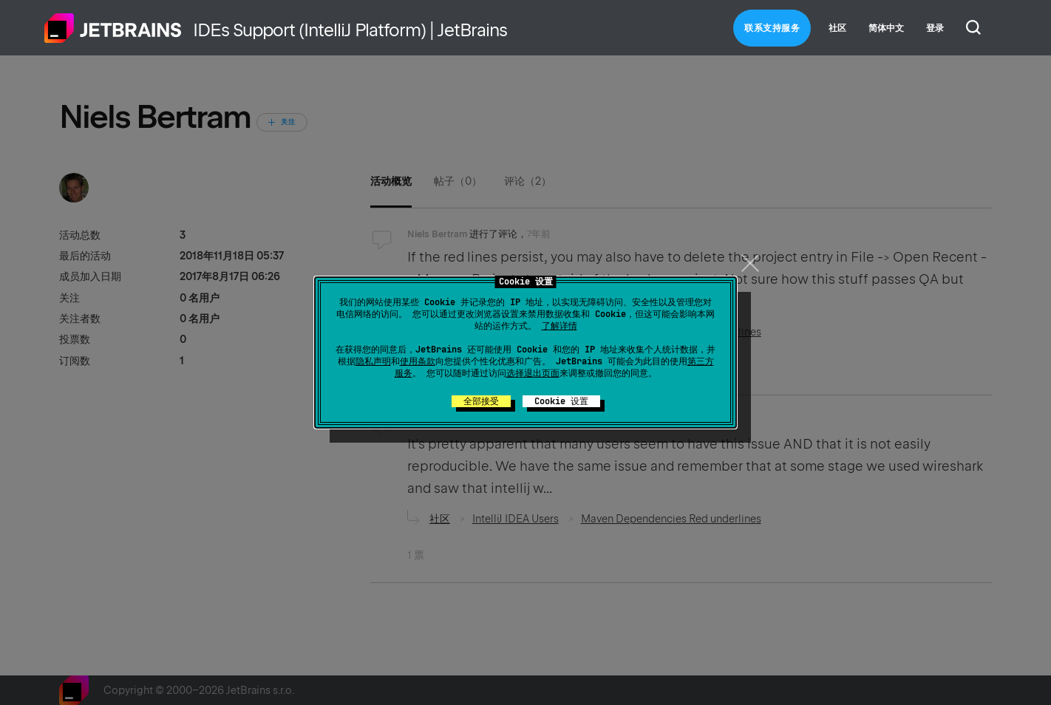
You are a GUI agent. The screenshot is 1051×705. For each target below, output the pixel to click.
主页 (113, 28)
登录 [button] (935, 28)
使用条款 (417, 361)
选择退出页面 (532, 373)
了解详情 (559, 326)
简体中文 (886, 28)
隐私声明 (373, 361)
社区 (837, 28)
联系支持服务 (772, 28)
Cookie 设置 (561, 401)
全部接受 (481, 401)
